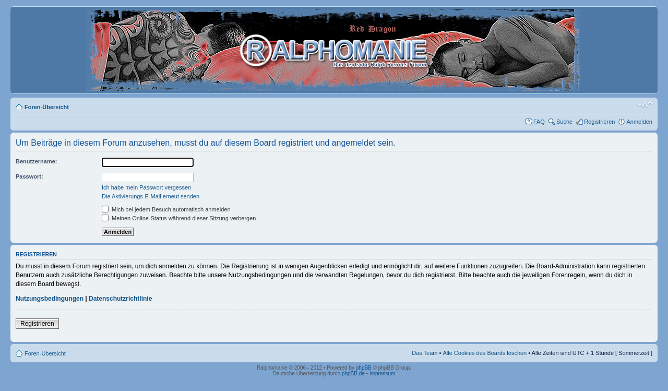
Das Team (424, 353)
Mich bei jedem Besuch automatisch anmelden (166, 209)
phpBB (364, 368)
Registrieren (599, 122)
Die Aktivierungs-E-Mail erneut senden (150, 196)
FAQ (539, 122)
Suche (564, 122)
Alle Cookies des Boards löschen (485, 353)
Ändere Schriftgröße (644, 105)
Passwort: (29, 176)
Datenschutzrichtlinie (120, 298)
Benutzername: (36, 161)
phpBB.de (353, 373)
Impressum (382, 373)
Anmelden (639, 122)
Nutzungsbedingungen (50, 298)
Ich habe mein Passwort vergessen (146, 187)
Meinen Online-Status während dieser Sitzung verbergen (179, 218)
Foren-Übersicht (47, 107)
